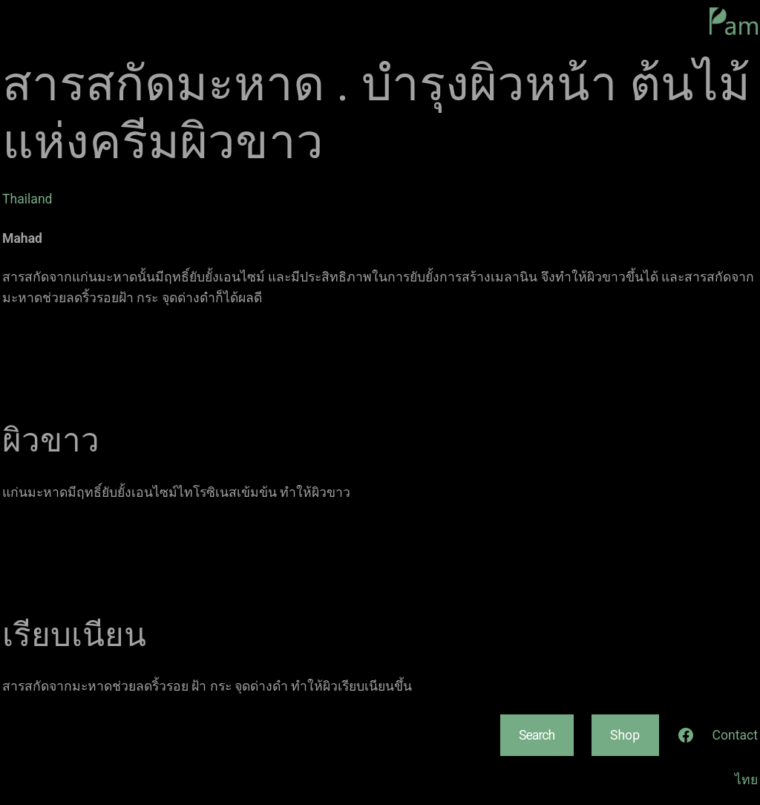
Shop (625, 735)
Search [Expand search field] (536, 735)
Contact (735, 735)
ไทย (746, 779)
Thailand (27, 199)
